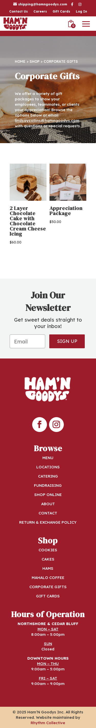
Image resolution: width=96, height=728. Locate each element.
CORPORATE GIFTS (48, 586)
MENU (47, 457)
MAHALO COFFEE (48, 577)
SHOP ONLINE (48, 494)
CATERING (48, 476)
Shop (35, 61)
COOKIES (48, 549)
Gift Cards (61, 11)
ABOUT (48, 503)
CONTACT (48, 513)
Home (20, 61)
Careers (40, 11)
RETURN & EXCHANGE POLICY (48, 522)
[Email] (27, 341)
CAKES (48, 559)
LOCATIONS (48, 467)
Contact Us (18, 11)
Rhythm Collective (48, 722)
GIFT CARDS (48, 596)
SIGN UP (67, 341)
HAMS (47, 568)
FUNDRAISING (48, 485)
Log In (81, 11)
